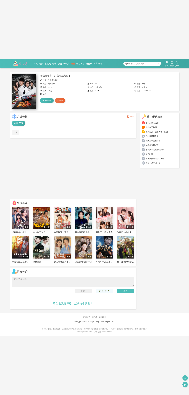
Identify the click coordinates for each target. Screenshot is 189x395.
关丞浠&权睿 (53, 80)
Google (91, 322)
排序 (130, 116)
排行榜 (89, 63)
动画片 (66, 63)
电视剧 (47, 63)
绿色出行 (149, 154)
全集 (15, 132)
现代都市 (51, 84)
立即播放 (47, 100)
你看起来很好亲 (152, 145)
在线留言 (86, 317)
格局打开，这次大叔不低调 (157, 132)
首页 (35, 63)
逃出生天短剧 (151, 127)
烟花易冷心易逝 (152, 123)
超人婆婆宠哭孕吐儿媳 (155, 158)
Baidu (84, 322)
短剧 (73, 63)
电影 (41, 63)
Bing (97, 322)
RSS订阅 (77, 322)
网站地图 (102, 317)
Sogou (107, 322)
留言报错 (98, 63)
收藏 (60, 100)
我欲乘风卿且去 (152, 136)
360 (102, 322)
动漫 (60, 63)
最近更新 (80, 63)
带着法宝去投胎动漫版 (155, 150)
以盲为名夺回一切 (153, 163)
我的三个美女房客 (153, 141)
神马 (113, 322)
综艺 (54, 63)
